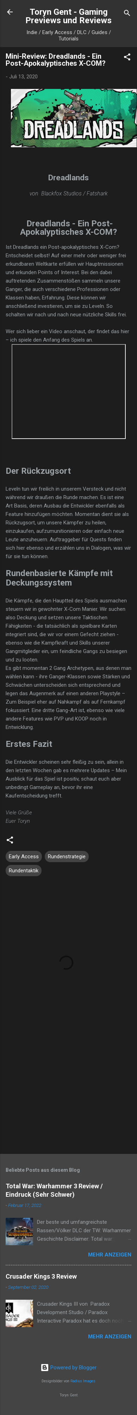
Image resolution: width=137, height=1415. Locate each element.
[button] (127, 58)
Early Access (24, 856)
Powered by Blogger (68, 1367)
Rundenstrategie (67, 856)
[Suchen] (127, 14)
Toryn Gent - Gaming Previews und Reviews (68, 16)
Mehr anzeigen (109, 1255)
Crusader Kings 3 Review (41, 1276)
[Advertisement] (66, 1093)
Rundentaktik (23, 870)
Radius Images (82, 1381)
